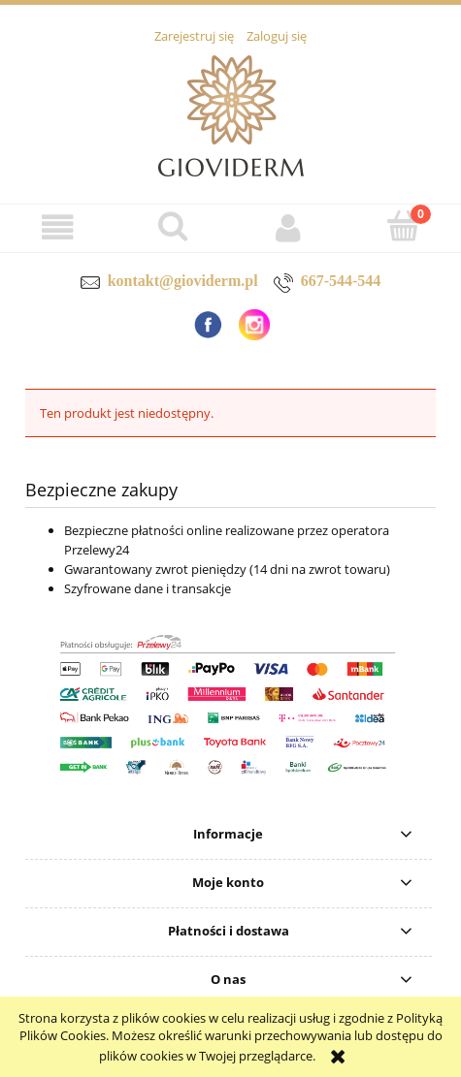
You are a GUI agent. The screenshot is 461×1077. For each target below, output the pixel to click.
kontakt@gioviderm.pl (183, 280)
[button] (57, 227)
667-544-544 (341, 280)
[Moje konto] (288, 227)
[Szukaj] (173, 226)
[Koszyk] (403, 226)
